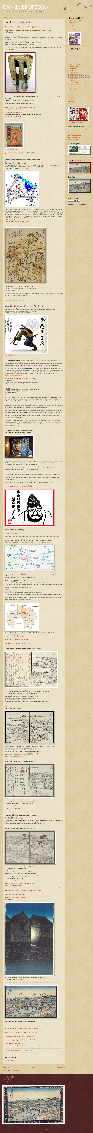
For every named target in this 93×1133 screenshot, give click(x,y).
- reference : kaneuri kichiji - (11, 533)
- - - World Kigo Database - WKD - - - (76, 29)
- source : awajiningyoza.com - (12, 425)
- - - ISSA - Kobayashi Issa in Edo (76, 76)
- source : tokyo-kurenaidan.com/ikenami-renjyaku (17, 221)
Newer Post (6, 1067)
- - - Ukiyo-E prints (72, 95)
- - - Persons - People (13, 1052)
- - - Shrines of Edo (72, 88)
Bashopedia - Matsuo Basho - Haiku (76, 133)
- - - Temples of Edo (72, 93)
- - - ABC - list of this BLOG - (74, 20)
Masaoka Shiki (71, 101)
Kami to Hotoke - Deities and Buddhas (77, 129)
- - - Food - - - (71, 70)
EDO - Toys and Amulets (74, 137)
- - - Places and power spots (25, 1052)
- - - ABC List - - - (72, 58)
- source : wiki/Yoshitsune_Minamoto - (14, 375)
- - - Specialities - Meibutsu (74, 90)
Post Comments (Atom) (14, 1070)
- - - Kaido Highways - (73, 53)
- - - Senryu (71, 86)
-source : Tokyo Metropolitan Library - (14, 703)
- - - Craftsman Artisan (73, 66)
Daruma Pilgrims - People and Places (77, 131)
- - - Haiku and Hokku (73, 72)
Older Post (61, 1067)
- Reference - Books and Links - (75, 27)
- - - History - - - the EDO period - (75, 74)
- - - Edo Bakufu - (72, 68)
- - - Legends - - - (72, 80)
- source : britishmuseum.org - (12, 297)
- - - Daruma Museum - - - (8, 1079)
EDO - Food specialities (73, 139)
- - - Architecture (72, 60)
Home (34, 1067)
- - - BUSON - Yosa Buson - (74, 64)
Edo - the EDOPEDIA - (26, 7)
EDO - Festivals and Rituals (74, 135)
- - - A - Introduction (72, 55)
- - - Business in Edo (73, 62)
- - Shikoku (70, 99)
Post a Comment (10, 1060)
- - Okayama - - (71, 97)
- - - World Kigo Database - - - (9, 1081)
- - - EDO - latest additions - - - (75, 22)
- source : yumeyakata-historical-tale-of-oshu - (16, 471)
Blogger (53, 1129)
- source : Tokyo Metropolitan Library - (14, 756)
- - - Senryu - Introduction (74, 25)
